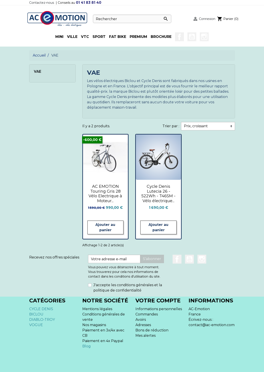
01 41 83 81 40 (88, 2)
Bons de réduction (151, 330)
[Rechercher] (132, 19)
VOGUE (36, 325)
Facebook (179, 36)
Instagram (204, 36)
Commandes (146, 314)
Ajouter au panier (105, 227)
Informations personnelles (158, 309)
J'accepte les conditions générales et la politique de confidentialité (127, 287)
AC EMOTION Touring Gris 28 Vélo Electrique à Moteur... (105, 193)
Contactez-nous (41, 3)
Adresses (143, 325)
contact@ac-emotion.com (212, 325)
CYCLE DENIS (41, 309)
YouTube (191, 36)
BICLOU (36, 314)
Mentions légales (97, 309)
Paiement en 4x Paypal (102, 341)
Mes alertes (145, 335)
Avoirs (140, 319)
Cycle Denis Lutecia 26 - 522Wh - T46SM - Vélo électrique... (158, 193)
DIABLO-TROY (42, 319)
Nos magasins (94, 325)
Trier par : (170, 126)
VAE (37, 71)
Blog (86, 346)
